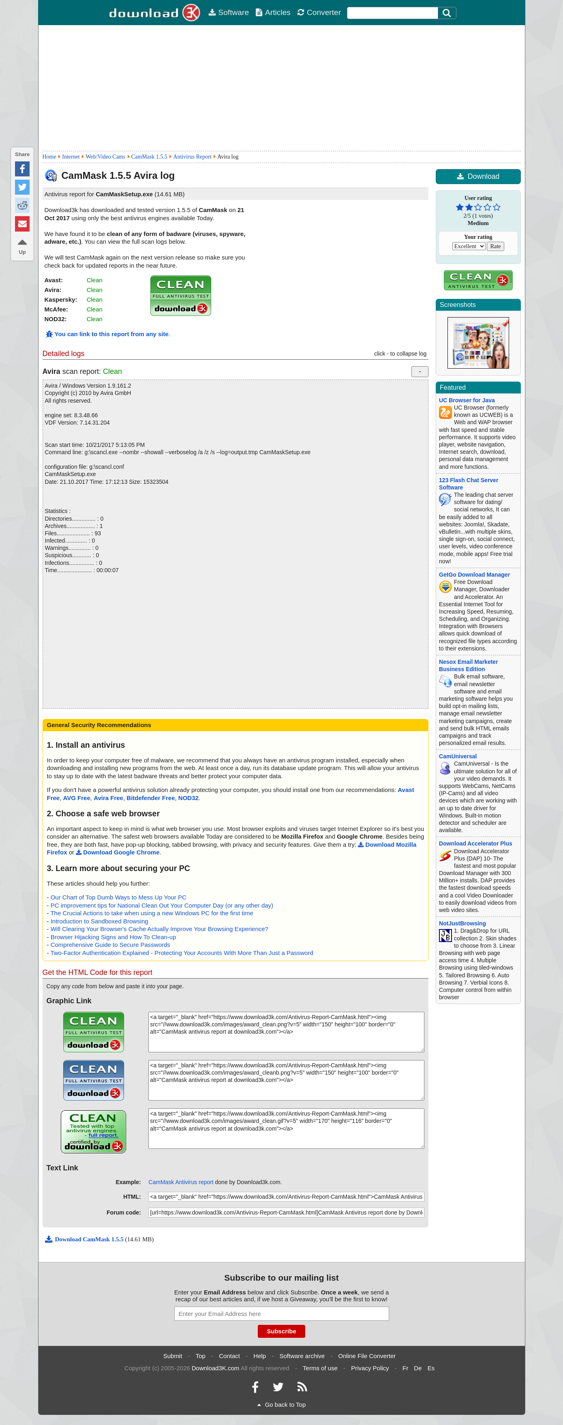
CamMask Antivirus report (180, 1182)
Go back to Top (281, 1404)
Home (49, 157)
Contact (229, 1355)
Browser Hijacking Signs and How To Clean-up (113, 937)
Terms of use (320, 1368)
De (418, 1368)
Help (259, 1355)
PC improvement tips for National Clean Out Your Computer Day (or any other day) (162, 905)
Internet (71, 157)
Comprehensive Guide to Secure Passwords (110, 944)
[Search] (447, 13)
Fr (405, 1368)
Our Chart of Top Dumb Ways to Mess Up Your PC (118, 897)
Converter (319, 12)
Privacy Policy (370, 1368)
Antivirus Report (192, 157)
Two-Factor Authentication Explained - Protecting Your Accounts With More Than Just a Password (181, 952)
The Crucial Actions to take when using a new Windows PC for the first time (151, 913)
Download (478, 176)
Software (228, 12)
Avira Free (108, 797)
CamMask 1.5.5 (149, 157)
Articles (273, 12)
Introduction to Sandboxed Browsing (99, 921)
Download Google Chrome (117, 852)
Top (201, 1355)
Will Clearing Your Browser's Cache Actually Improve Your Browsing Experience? (159, 928)
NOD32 (188, 797)
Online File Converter (367, 1355)
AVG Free (76, 797)
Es (431, 1368)
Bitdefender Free (150, 797)
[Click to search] (448, 13)
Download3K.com (216, 1368)
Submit (172, 1355)
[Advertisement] (282, 88)
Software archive (302, 1355)
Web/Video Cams (105, 157)
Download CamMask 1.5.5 (85, 1239)
